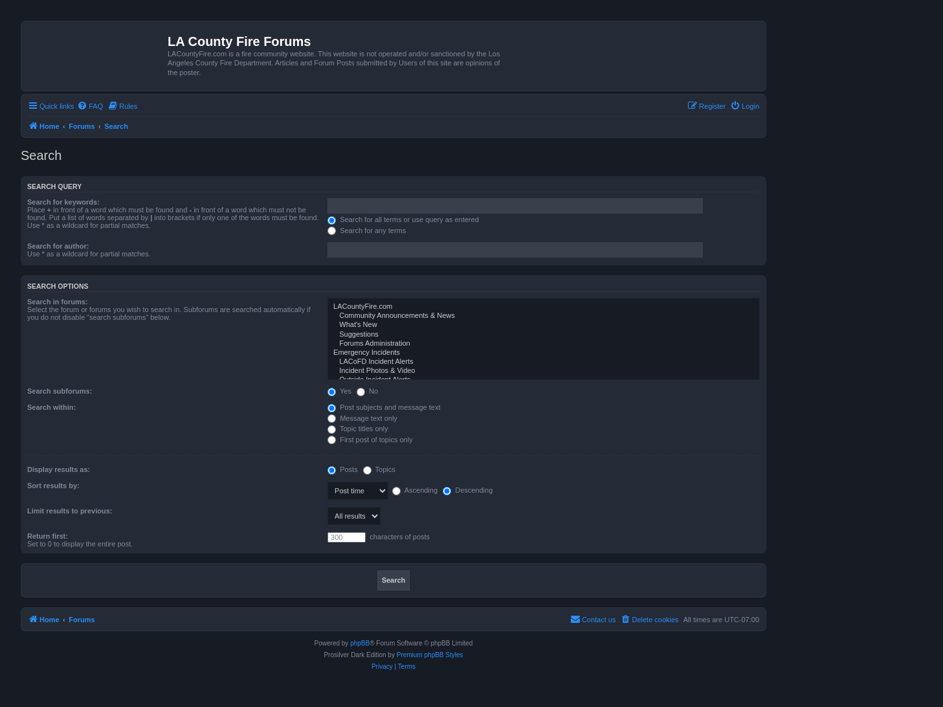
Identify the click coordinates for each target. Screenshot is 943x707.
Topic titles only (357, 428)
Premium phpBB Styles (430, 654)
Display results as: (58, 469)
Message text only (362, 418)
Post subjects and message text (383, 407)
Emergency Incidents (543, 352)
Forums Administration (543, 343)
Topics (379, 469)
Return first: (47, 536)
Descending (468, 490)
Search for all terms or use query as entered (403, 219)
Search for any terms (366, 230)
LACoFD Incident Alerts (543, 361)
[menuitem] (90, 106)
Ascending (415, 490)
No (367, 391)
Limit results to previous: (69, 511)
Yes (339, 391)
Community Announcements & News (543, 315)
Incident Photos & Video (543, 371)
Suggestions (543, 334)
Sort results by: (53, 485)
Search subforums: (59, 391)
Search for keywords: (63, 202)
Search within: (51, 407)
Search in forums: (57, 302)
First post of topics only (370, 439)
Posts (342, 469)
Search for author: (58, 246)
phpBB (360, 643)
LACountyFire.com (543, 306)
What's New (543, 325)
